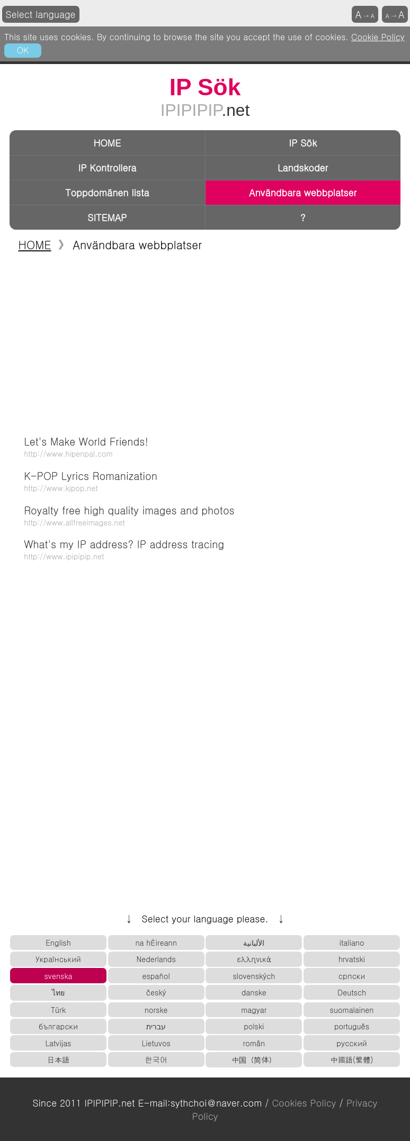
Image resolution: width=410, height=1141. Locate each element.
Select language (41, 14)
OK (23, 50)
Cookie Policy (378, 36)
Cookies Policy (304, 1102)
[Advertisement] (205, 340)
